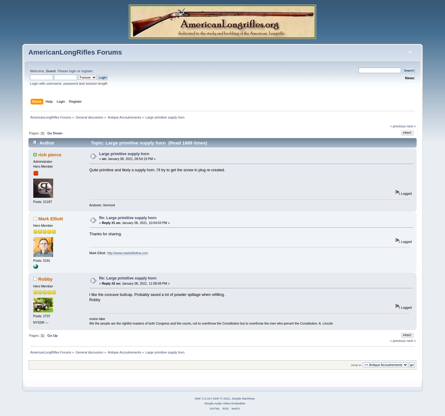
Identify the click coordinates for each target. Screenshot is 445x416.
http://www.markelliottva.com (127, 253)
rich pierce (50, 154)
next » (411, 126)
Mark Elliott (50, 218)
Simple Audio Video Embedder (224, 403)
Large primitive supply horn (124, 154)
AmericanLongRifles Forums (75, 52)
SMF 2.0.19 (203, 398)
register (86, 71)
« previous (398, 126)
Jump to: (356, 365)
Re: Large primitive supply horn (128, 218)
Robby (45, 279)
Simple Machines (243, 398)
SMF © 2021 (221, 398)
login (72, 71)
